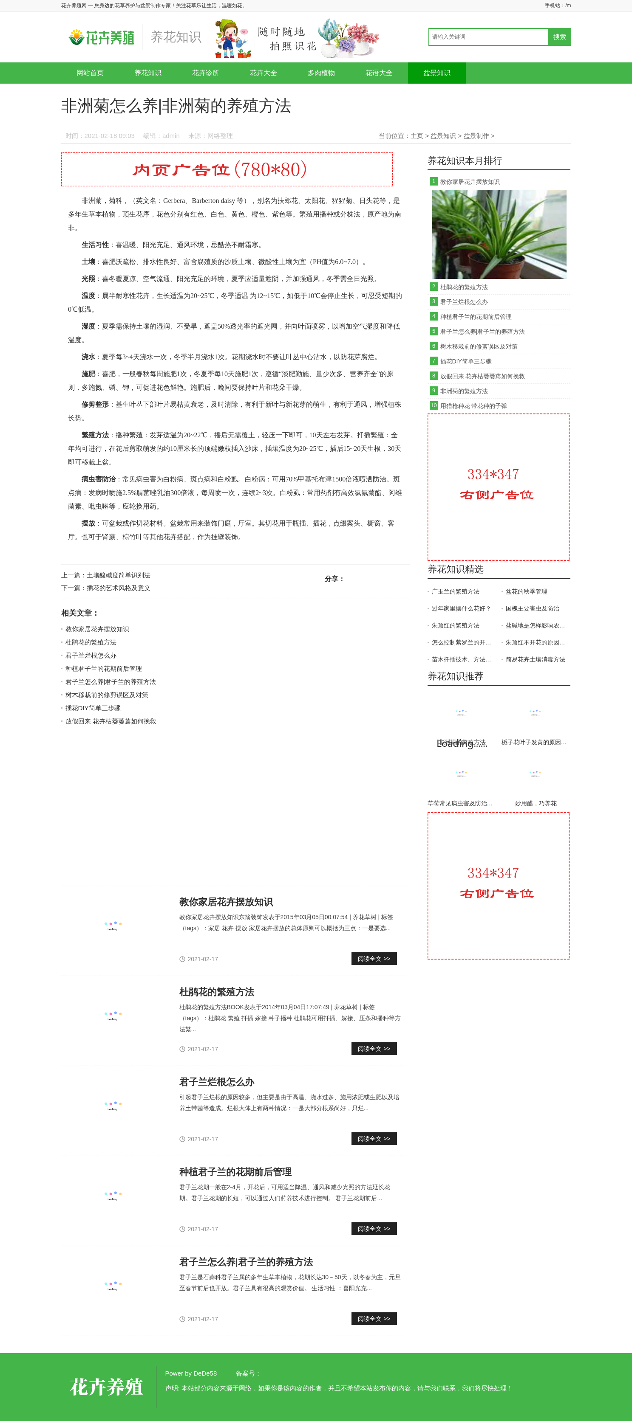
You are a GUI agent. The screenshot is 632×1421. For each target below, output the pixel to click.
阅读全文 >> (374, 958)
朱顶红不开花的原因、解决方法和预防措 (538, 642)
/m (568, 5)
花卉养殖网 (108, 1387)
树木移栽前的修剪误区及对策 (106, 694)
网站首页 (90, 72)
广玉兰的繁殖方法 (455, 591)
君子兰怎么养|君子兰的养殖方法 (110, 681)
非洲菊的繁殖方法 (464, 391)
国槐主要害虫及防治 (532, 608)
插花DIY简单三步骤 (93, 708)
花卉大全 (263, 72)
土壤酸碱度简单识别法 (118, 575)
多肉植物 (321, 72)
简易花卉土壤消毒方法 (535, 659)
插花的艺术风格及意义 (118, 587)
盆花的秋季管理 (526, 591)
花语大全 (379, 72)
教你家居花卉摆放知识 (97, 629)
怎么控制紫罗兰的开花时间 (464, 642)
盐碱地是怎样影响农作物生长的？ (538, 625)
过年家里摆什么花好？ (461, 608)
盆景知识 (437, 72)
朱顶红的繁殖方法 (455, 625)
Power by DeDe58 (191, 1373)
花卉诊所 (205, 72)
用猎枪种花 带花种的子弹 (473, 405)
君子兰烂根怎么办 (90, 655)
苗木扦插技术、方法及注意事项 (464, 659)
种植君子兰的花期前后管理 (103, 668)
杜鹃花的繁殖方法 (90, 642)
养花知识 (148, 72)
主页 (417, 135)
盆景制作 (476, 135)
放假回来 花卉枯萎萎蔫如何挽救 (110, 721)
